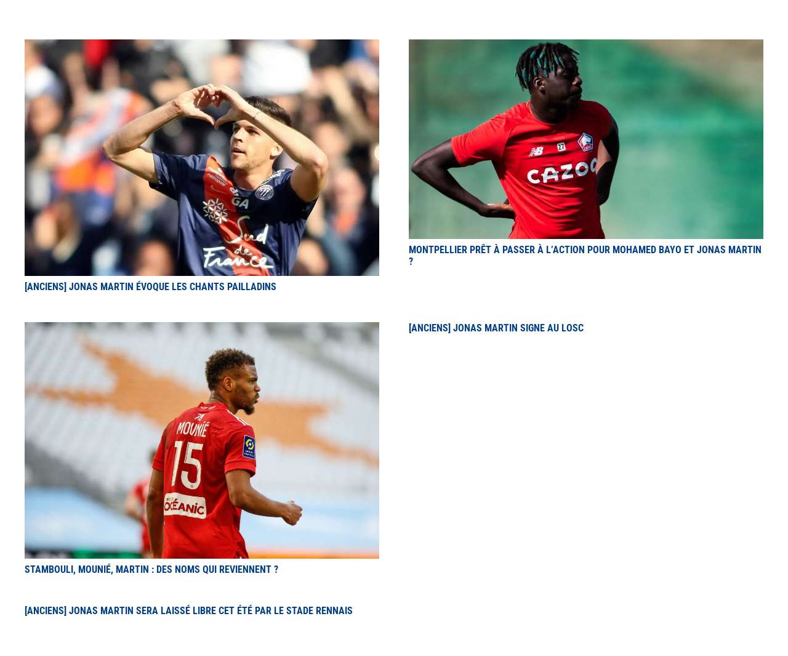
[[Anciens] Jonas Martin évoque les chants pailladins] (202, 46)
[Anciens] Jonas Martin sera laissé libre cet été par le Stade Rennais (189, 611)
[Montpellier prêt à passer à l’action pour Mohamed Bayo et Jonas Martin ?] (586, 46)
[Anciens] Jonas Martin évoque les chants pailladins (150, 287)
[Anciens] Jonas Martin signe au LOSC (496, 328)
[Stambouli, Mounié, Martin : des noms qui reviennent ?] (202, 329)
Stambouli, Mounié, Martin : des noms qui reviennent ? (151, 569)
